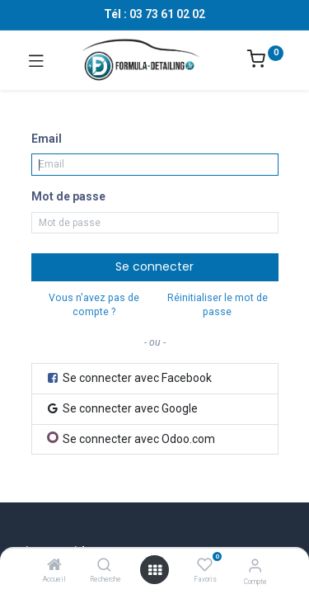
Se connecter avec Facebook (128, 377)
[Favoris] (204, 565)
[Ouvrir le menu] (155, 570)
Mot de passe (68, 196)
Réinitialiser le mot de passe (217, 305)
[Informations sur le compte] (255, 565)
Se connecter (154, 266)
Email (46, 138)
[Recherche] (104, 566)
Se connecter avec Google (121, 408)
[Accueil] (54, 566)
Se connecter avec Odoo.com (131, 438)
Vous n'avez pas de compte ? (94, 305)
